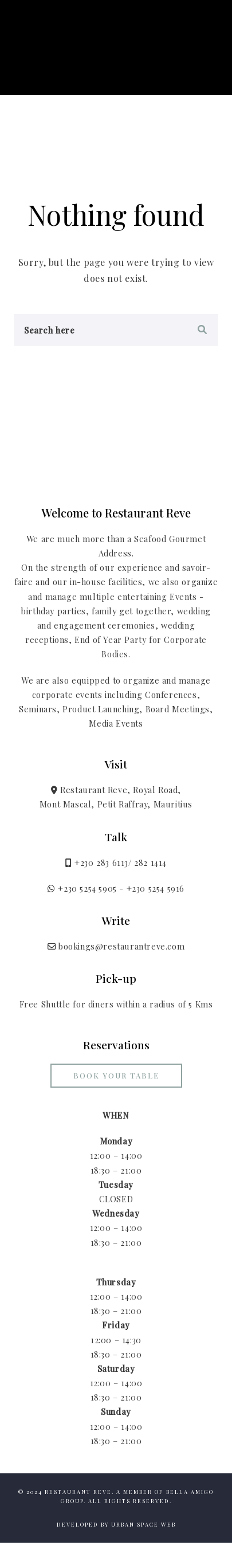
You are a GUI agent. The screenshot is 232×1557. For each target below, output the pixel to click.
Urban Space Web (143, 1524)
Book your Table (116, 1075)
